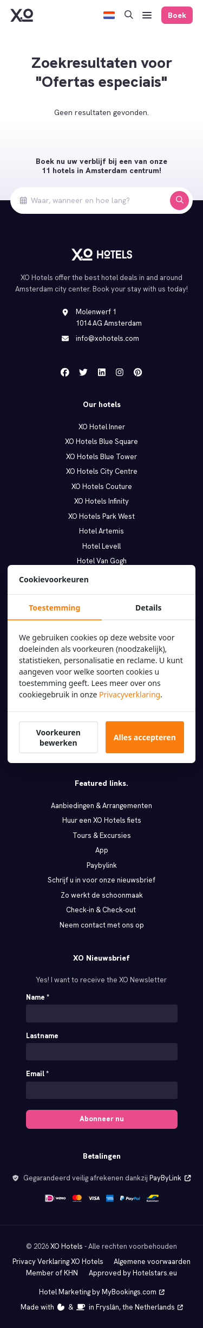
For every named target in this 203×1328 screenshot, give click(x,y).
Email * (37, 1073)
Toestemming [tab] (54, 607)
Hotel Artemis (101, 531)
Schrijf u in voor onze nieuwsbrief (101, 880)
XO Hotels (66, 1246)
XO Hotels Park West (101, 516)
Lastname (42, 1035)
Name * (37, 997)
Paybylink (102, 865)
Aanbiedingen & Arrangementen (101, 805)
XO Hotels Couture (101, 486)
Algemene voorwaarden (152, 1261)
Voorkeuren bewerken (58, 737)
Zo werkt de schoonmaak (102, 895)
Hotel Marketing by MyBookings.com (102, 1292)
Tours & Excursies (102, 835)
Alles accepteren (145, 737)
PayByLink (170, 1178)
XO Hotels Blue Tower (101, 456)
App (101, 850)
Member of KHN (52, 1273)
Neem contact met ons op (102, 925)
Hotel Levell (101, 546)
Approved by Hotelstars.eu (133, 1273)
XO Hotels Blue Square (101, 441)
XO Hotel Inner (101, 426)
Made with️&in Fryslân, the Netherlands (102, 1307)
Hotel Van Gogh (102, 560)
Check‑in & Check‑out (101, 909)
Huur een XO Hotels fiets (101, 820)
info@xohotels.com (107, 338)
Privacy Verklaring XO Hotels (57, 1261)
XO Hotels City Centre (101, 471)
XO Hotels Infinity (101, 501)
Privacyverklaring (129, 694)
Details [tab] (148, 607)
